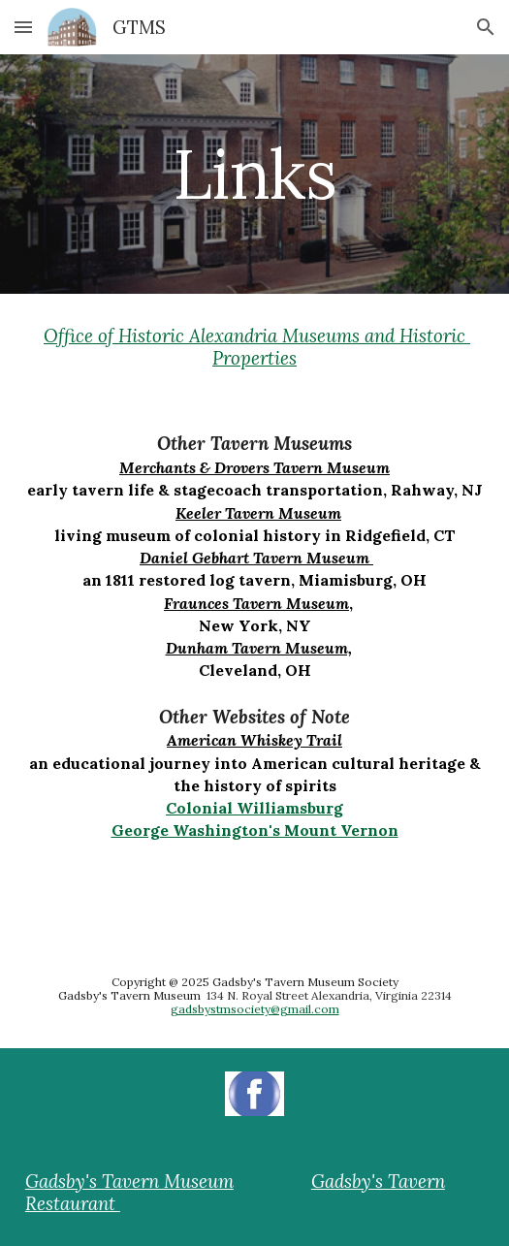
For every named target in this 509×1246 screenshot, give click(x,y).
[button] (23, 26)
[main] (254, 174)
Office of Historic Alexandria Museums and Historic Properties (257, 346)
